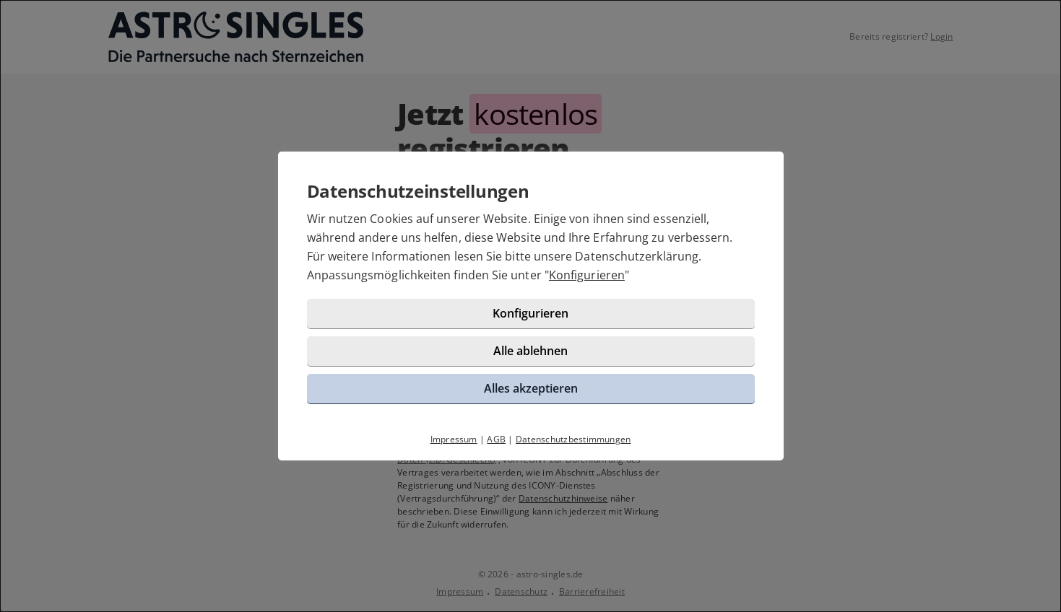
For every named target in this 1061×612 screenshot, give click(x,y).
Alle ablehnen (530, 351)
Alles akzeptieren (531, 388)
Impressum (453, 439)
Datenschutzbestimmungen (573, 439)
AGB (496, 439)
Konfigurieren (587, 275)
